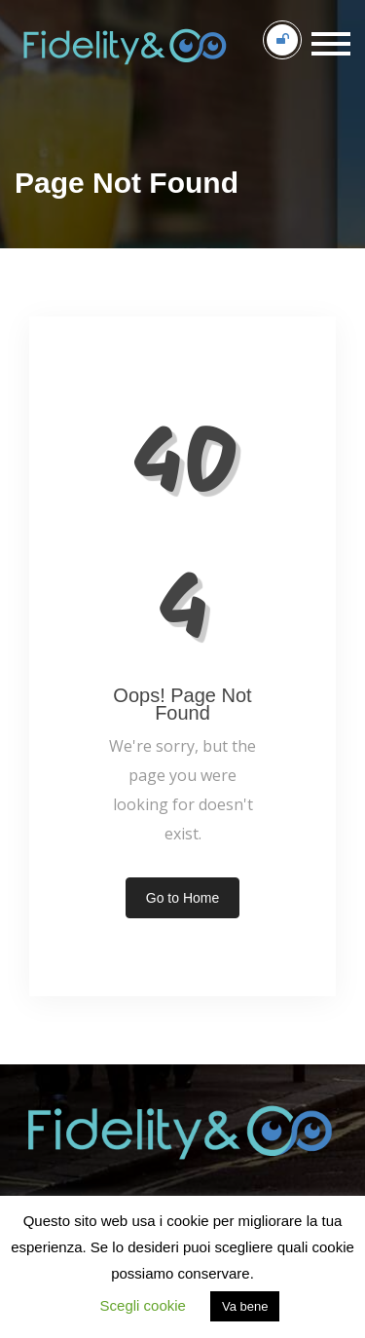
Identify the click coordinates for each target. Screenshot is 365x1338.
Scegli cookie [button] (143, 1305)
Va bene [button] (245, 1306)
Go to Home (182, 898)
